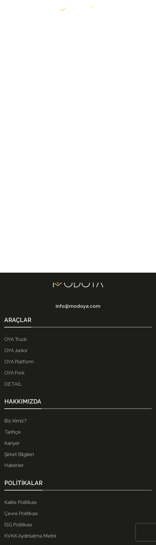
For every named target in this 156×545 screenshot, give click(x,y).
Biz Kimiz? (15, 421)
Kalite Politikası (20, 502)
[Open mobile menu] (7, 8)
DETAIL (13, 384)
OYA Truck (15, 339)
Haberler (14, 465)
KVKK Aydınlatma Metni (30, 536)
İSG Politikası (18, 524)
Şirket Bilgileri (19, 454)
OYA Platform (19, 361)
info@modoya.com (78, 309)
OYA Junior (16, 350)
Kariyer (12, 443)
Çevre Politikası (21, 513)
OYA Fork (14, 373)
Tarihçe (12, 432)
